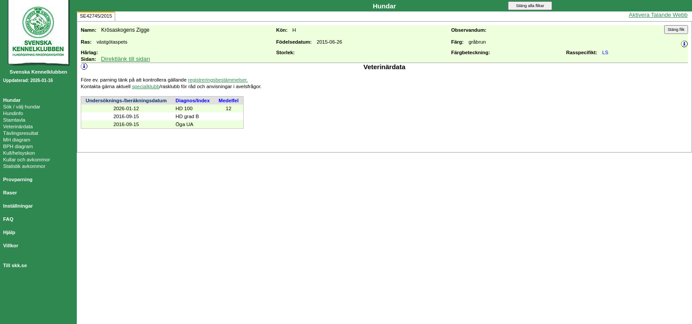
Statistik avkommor (24, 166)
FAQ (8, 219)
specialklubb (145, 86)
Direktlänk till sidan (125, 59)
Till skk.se (15, 265)
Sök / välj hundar (21, 106)
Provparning (18, 179)
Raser (10, 192)
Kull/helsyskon (19, 153)
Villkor (10, 245)
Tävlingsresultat (20, 133)
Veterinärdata (18, 126)
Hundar (12, 100)
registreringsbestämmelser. (218, 79)
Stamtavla (14, 120)
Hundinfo (13, 113)
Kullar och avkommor (26, 159)
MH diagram (16, 139)
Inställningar (18, 206)
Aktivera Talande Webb (658, 14)
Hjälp (9, 232)
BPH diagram (18, 146)
